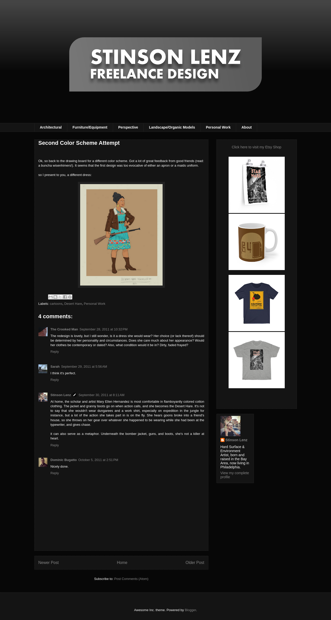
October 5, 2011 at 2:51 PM (98, 460)
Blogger (190, 610)
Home (122, 562)
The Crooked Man (64, 329)
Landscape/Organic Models (172, 127)
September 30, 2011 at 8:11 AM (101, 395)
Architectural (51, 127)
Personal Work (218, 127)
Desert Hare (73, 304)
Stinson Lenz (61, 395)
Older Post (195, 562)
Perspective (128, 127)
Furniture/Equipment (90, 127)
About (246, 127)
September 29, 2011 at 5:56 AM (84, 366)
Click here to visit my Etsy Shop (256, 147)
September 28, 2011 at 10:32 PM (104, 329)
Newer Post (48, 562)
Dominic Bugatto (64, 460)
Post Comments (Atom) (131, 579)
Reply (55, 351)
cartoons (56, 304)
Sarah (55, 366)
